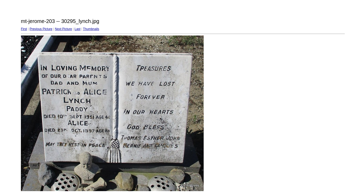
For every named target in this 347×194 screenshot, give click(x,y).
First (24, 29)
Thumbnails (91, 29)
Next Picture (63, 29)
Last (77, 29)
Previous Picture (41, 29)
